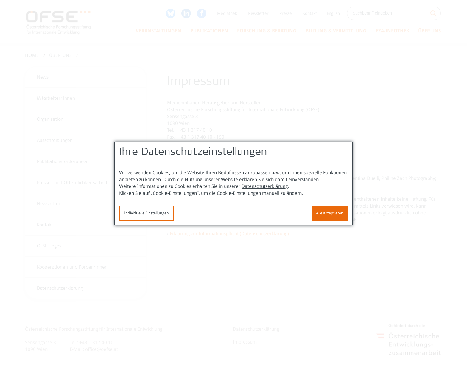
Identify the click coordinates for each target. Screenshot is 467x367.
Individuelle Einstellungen (146, 213)
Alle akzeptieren (329, 213)
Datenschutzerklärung (265, 186)
